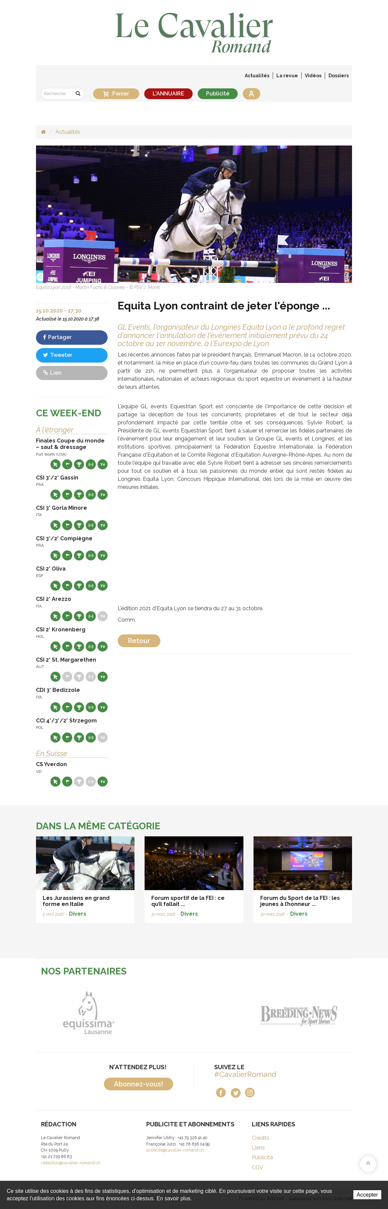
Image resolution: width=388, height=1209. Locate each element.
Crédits (260, 1138)
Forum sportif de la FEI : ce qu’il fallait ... (188, 901)
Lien (52, 373)
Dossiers (338, 75)
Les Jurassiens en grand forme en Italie (76, 901)
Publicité (217, 93)
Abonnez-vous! (138, 1084)
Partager (57, 337)
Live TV (103, 464)
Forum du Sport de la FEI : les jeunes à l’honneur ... (300, 901)
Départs (67, 464)
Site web (55, 464)
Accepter (367, 1195)
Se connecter (251, 94)
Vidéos (313, 75)
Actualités (257, 75)
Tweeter (57, 355)
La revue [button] (287, 75)
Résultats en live (91, 464)
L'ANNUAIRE (168, 93)
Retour (139, 641)
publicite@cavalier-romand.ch (175, 1150)
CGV (257, 1167)
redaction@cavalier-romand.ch (71, 1162)
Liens (258, 1147)
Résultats (79, 464)
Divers (77, 914)
